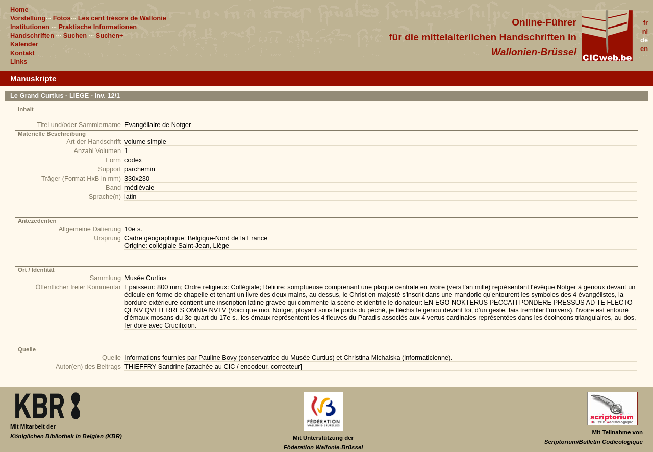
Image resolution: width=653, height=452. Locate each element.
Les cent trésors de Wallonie (122, 18)
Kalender (24, 44)
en (644, 49)
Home (19, 9)
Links (18, 61)
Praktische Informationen (98, 27)
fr (645, 23)
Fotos (62, 18)
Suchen (75, 35)
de (644, 40)
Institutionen (29, 27)
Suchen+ (109, 35)
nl (645, 31)
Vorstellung (27, 18)
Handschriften (32, 35)
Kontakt (22, 53)
